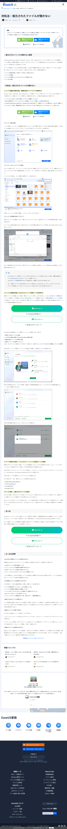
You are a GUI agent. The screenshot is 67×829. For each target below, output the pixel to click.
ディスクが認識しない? (17, 780)
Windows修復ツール (17, 777)
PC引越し (49, 785)
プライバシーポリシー (31, 826)
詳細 (46, 828)
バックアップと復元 (49, 782)
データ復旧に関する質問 (17, 793)
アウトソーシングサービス (17, 817)
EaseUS (10, 4)
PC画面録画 (49, 791)
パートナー (32, 1)
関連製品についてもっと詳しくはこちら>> (33, 638)
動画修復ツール (17, 785)
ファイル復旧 (12, 8)
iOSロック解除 (49, 793)
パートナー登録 (17, 809)
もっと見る (32, 699)
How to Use (6, 8)
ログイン (40, 760)
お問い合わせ (46, 826)
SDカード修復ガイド (17, 774)
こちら (45, 762)
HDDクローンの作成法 (17, 788)
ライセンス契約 (40, 826)
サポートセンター (58, 1)
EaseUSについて (17, 803)
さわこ (10, 20)
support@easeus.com (15, 278)
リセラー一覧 (17, 812)
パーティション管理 (50, 780)
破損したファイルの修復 (56, 298)
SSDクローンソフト (17, 791)
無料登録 (33, 757)
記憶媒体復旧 (49, 774)
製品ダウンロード (21, 1)
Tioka (34, 20)
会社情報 (17, 806)
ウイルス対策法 (17, 782)
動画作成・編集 (49, 788)
